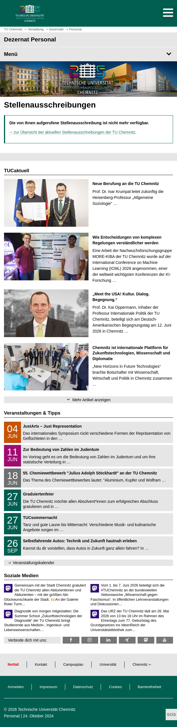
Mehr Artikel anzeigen (91, 400)
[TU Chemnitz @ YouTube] (164, 640)
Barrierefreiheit (149, 687)
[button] (162, 13)
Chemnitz (140, 665)
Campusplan (73, 665)
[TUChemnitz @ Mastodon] (146, 640)
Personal (12, 716)
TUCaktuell (16, 170)
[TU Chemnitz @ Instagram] (89, 640)
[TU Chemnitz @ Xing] (127, 640)
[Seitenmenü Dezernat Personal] (88, 54)
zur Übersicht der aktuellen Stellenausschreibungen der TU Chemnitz (74, 132)
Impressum (48, 687)
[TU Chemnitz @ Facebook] (71, 640)
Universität (108, 665)
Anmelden (16, 687)
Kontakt (41, 665)
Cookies (115, 687)
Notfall (13, 665)
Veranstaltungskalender (33, 562)
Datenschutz (83, 687)
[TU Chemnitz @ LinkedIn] (108, 640)
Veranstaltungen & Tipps (32, 413)
